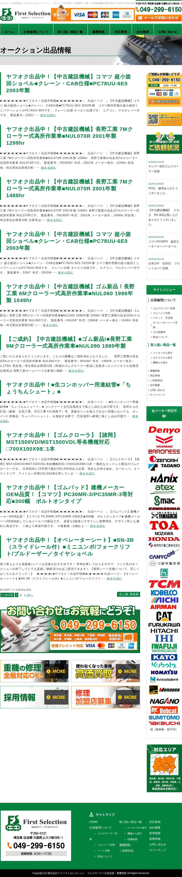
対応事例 (121, 31)
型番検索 (132, 839)
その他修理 (159, 332)
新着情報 (155, 838)
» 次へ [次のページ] (28, 594)
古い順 (123, 594)
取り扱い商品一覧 (70, 31)
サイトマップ (157, 394)
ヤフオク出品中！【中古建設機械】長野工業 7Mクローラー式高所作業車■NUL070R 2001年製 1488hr (69, 188)
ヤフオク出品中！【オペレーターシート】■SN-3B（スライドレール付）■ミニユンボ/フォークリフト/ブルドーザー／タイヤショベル (70, 547)
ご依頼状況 (156, 380)
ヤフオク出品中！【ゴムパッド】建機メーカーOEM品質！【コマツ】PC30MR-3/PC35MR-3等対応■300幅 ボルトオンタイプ (69, 494)
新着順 (134, 594)
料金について (160, 337)
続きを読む (48, 115)
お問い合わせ (168, 31)
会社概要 (143, 31)
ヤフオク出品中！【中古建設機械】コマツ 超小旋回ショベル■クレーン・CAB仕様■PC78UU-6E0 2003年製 (68, 83)
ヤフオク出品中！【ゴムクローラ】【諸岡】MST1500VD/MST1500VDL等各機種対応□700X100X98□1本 (62, 442)
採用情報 (155, 833)
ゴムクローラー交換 (164, 308)
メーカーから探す (163, 352)
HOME (93, 821)
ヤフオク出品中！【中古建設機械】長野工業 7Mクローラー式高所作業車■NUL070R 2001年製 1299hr (69, 136)
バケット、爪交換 (163, 317)
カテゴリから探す (163, 357)
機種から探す (160, 362)
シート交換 (104, 850)
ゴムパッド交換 (161, 313)
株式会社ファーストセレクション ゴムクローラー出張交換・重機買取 (87, 873)
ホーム (9, 31)
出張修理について (36, 31)
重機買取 (99, 31)
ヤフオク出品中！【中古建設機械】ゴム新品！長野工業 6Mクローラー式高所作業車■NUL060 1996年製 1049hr (70, 293)
